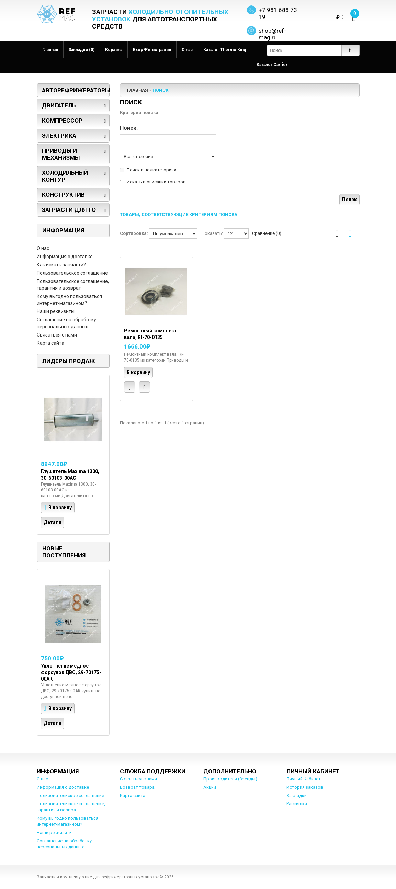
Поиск (160, 90)
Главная (50, 49)
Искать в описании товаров (156, 181)
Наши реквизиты (56, 311)
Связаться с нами (57, 335)
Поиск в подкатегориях (151, 169)
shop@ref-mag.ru (272, 34)
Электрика (59, 135)
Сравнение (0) (266, 233)
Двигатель (59, 105)
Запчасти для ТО (69, 209)
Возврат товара (137, 787)
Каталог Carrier (272, 64)
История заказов (304, 787)
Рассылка (296, 803)
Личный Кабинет (303, 779)
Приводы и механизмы (61, 154)
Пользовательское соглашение (72, 273)
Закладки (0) (81, 49)
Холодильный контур (65, 176)
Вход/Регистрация (152, 49)
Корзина (113, 49)
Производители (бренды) (230, 779)
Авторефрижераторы (76, 90)
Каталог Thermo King (224, 49)
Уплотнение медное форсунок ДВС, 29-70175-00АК (71, 672)
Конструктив (63, 194)
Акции (209, 787)
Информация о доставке (65, 256)
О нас (187, 49)
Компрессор (62, 120)
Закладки (296, 795)
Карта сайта (50, 343)
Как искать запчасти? (61, 264)
